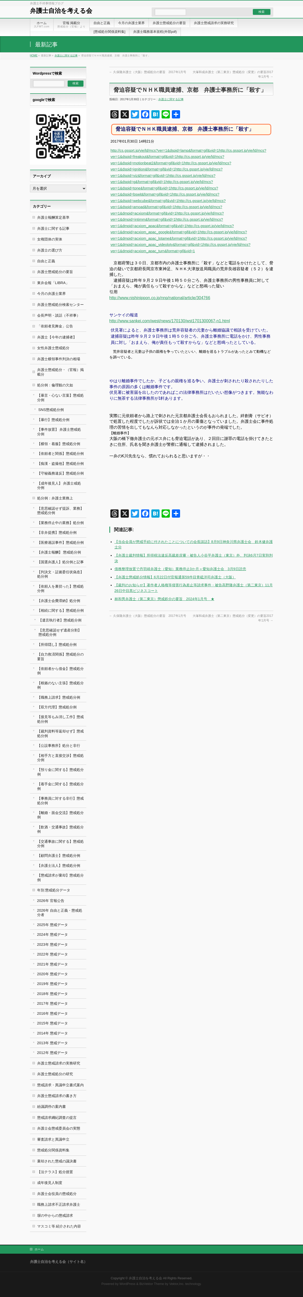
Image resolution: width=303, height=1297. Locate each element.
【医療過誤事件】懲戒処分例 (60, 542)
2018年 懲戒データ (52, 994)
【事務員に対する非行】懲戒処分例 (60, 800)
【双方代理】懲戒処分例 (57, 707)
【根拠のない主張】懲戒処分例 (60, 685)
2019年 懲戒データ (52, 984)
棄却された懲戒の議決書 (57, 1161)
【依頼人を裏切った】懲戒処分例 (60, 588)
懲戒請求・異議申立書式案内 (60, 1085)
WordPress (127, 1284)
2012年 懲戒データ (52, 1053)
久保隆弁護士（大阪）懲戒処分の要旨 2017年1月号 (147, 72)
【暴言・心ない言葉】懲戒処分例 (60, 397)
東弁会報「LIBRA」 (53, 283)
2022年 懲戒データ (52, 954)
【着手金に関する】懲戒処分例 (60, 786)
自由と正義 (46, 261)
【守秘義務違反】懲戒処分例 (60, 473)
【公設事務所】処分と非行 (58, 745)
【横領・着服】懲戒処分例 (58, 444)
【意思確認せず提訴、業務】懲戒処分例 (60, 510)
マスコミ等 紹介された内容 (59, 1226)
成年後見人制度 (49, 1183)
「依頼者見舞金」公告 (55, 326)
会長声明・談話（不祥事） (58, 315)
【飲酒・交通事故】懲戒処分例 (60, 829)
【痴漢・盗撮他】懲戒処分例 (60, 463)
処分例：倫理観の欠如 (55, 385)
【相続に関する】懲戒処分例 (60, 610)
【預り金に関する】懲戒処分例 (60, 772)
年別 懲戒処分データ (53, 890)
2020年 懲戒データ (52, 974)
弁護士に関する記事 (66, 55)
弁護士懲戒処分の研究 (55, 1074)
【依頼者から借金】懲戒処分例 (60, 671)
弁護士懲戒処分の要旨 (55, 272)
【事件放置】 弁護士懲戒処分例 (59, 431)
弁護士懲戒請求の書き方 (57, 1096)
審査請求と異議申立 (53, 1139)
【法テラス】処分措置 (55, 1172)
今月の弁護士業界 (51, 293)
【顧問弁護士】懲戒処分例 (58, 855)
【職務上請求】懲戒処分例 (58, 697)
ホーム (39, 1249)
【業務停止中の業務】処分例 (60, 523)
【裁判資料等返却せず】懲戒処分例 (60, 733)
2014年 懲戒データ (52, 1033)
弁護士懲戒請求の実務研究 (58, 1063)
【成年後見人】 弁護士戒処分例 (59, 485)
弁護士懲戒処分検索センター (60, 305)
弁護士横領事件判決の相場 (58, 359)
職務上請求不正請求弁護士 (58, 1204)
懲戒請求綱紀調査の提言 (57, 1117)
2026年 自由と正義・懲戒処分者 (59, 912)
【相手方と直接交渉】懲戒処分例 (60, 757)
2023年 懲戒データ (52, 944)
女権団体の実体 (49, 239)
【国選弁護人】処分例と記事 (60, 562)
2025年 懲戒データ (52, 925)
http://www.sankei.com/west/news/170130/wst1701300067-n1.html (169, 321)
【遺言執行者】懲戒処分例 (59, 620)
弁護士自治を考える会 (61, 10)
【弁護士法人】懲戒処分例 (58, 865)
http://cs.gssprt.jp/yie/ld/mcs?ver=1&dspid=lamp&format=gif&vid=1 (165, 150)
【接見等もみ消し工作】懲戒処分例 (60, 719)
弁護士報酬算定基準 (53, 217)
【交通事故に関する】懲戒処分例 (60, 843)
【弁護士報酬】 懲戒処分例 (59, 552)
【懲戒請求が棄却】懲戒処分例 (60, 877)
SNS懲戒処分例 (51, 410)
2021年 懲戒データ (52, 964)
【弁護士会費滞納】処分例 (58, 601)
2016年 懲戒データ (52, 1013)
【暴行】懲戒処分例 (53, 420)
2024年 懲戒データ (52, 934)
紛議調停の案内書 (51, 1106)
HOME (34, 55)
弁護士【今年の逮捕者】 (57, 337)
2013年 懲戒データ (52, 1043)
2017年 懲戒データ (52, 1003)
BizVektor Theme (151, 1284)
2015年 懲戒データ (52, 1023)
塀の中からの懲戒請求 (55, 1215)
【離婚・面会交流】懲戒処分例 (60, 815)
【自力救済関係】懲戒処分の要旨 (60, 656)
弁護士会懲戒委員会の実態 (58, 1128)
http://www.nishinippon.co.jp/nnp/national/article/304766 (159, 298)
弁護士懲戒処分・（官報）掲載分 (60, 372)
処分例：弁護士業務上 (55, 498)
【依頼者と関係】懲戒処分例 (60, 453)
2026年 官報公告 (50, 901)
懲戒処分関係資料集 (53, 1150)
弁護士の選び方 (49, 250)
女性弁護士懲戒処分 (53, 348)
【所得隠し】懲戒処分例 (57, 644)
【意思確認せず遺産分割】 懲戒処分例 (59, 632)
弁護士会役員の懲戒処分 (57, 1194)
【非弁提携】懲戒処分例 (57, 532)
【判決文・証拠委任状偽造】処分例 (60, 574)
